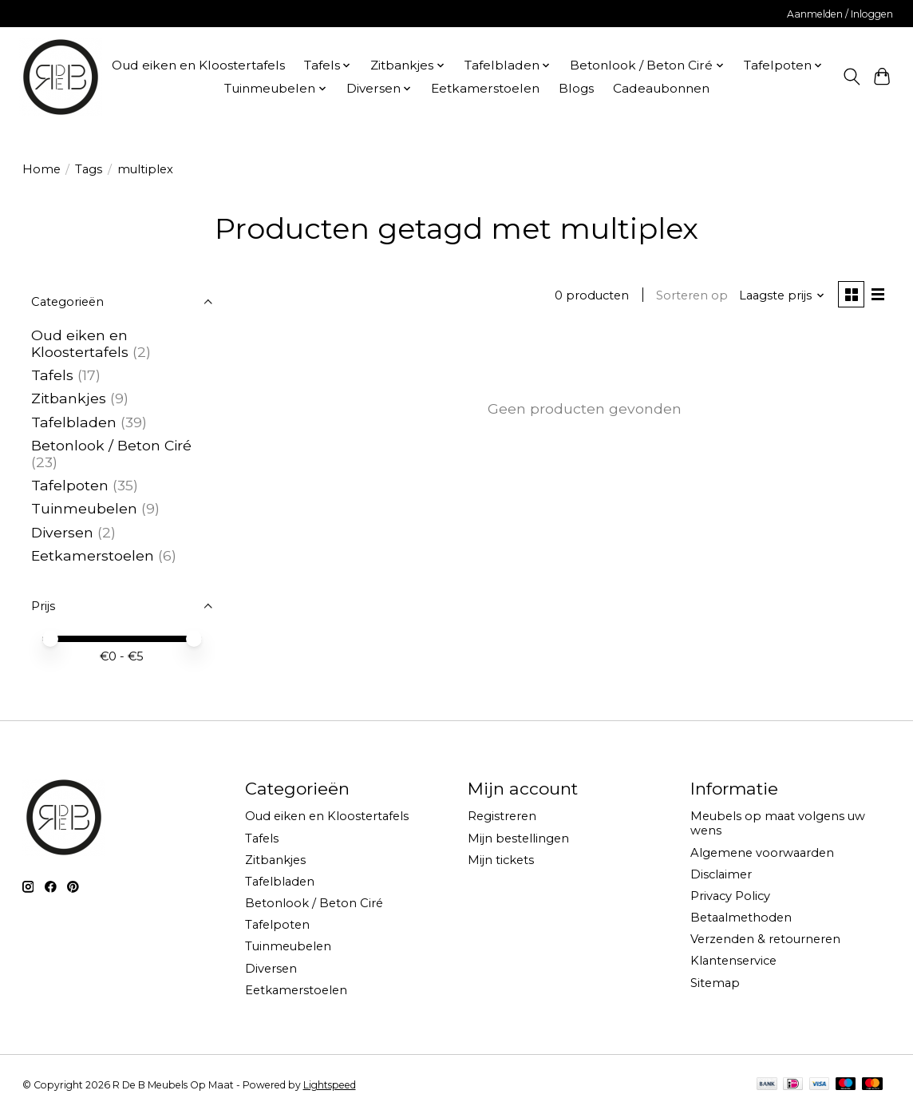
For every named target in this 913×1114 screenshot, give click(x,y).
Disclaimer (721, 874)
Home (41, 169)
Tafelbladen (74, 422)
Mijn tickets (501, 860)
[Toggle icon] (851, 76)
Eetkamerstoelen (485, 88)
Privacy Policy (730, 896)
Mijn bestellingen (518, 838)
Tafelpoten (70, 485)
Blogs (576, 88)
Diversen (62, 532)
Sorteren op (690, 296)
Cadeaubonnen (661, 88)
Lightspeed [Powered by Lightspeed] (329, 1085)
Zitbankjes (68, 398)
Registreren (502, 816)
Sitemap (715, 983)
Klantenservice (733, 960)
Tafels (52, 375)
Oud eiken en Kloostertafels (198, 65)
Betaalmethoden (741, 917)
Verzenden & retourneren (765, 939)
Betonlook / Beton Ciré (111, 445)
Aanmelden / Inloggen (840, 14)
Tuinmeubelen (84, 508)
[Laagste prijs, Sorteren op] (780, 296)
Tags (88, 169)
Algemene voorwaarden (762, 853)
